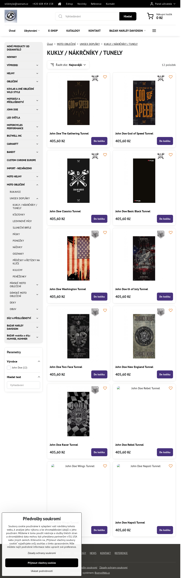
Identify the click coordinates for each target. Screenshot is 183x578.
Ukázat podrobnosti (42, 572)
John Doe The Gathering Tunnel (69, 133)
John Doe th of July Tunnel (131, 289)
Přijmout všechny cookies (42, 564)
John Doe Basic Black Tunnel (132, 211)
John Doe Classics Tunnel (65, 211)
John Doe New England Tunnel (134, 367)
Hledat (128, 16)
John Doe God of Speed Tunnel (134, 133)
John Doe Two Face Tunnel (66, 367)
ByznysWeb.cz (102, 572)
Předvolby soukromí (86, 567)
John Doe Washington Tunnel (68, 289)
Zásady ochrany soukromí (113, 567)
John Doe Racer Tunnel (64, 444)
